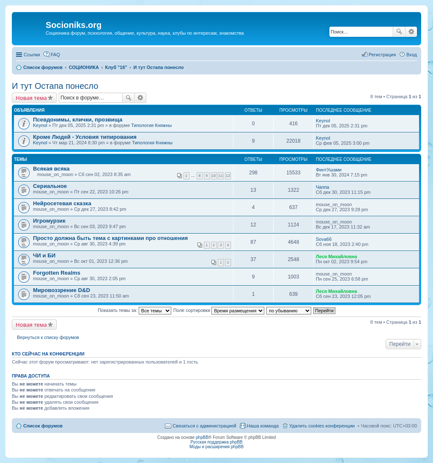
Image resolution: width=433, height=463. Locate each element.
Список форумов (43, 425)
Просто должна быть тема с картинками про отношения (110, 238)
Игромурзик (49, 221)
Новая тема (31, 98)
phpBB (202, 437)
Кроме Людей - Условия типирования (85, 137)
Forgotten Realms (56, 273)
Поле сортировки (218, 310)
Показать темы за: (134, 310)
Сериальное (50, 186)
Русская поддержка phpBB (216, 442)
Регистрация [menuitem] (382, 54)
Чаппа (322, 187)
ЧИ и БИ (44, 255)
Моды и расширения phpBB (216, 446)
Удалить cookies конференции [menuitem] (322, 425)
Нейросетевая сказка (62, 203)
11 (221, 176)
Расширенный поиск (411, 32)
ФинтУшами (329, 169)
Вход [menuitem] (411, 54)
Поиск (399, 32)
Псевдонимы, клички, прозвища (77, 119)
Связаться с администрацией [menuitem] (204, 425)
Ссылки (32, 54)
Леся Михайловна (336, 256)
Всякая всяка (51, 168)
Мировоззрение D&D (61, 290)
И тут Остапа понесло (55, 86)
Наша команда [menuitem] (263, 425)
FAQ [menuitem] (55, 54)
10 (214, 176)
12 (228, 176)
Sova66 (324, 239)
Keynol (40, 125)
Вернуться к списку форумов (48, 337)
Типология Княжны (151, 125)
